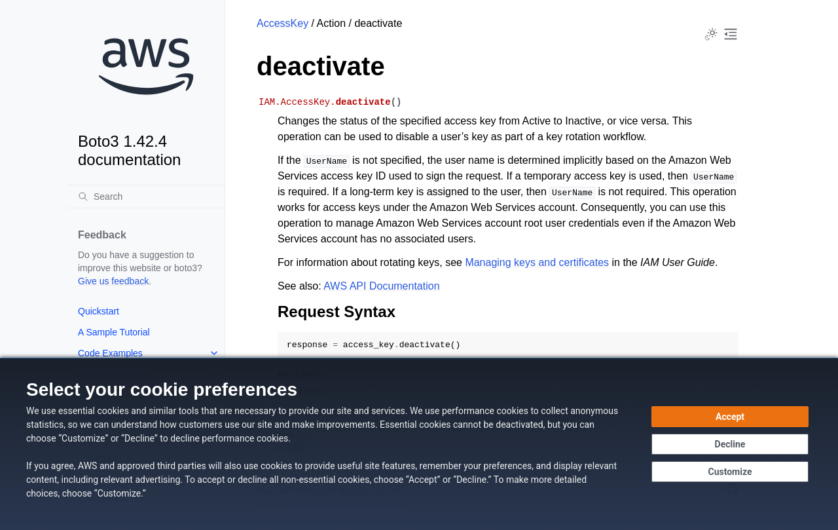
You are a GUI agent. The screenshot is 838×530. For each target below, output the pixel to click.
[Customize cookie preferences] (730, 471)
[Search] (146, 196)
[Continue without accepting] (730, 444)
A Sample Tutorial (114, 332)
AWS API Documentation (381, 286)
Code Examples (110, 353)
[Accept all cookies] (730, 416)
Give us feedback (113, 281)
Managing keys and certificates (537, 262)
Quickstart (98, 311)
